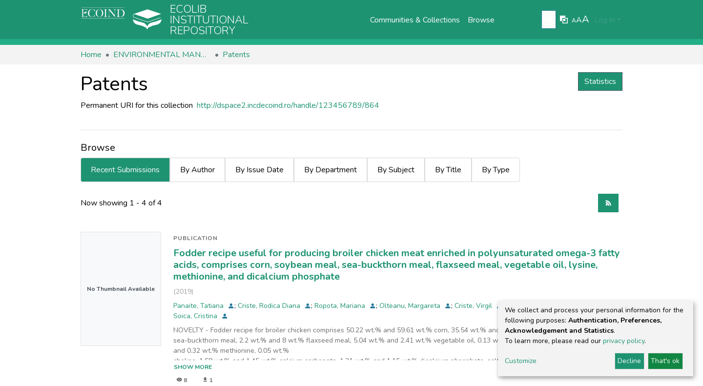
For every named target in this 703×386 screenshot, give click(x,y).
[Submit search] (550, 20)
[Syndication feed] (608, 203)
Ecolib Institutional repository (209, 20)
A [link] (574, 20)
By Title (448, 169)
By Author (197, 169)
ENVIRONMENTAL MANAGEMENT (162, 54)
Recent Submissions (125, 169)
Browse (481, 20)
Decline (629, 361)
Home (91, 54)
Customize (521, 361)
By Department (330, 169)
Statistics (600, 81)
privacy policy (623, 340)
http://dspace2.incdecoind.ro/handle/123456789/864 (288, 105)
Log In (604, 20)
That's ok (665, 361)
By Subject (395, 169)
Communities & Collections (415, 20)
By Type (496, 169)
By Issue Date (259, 169)
